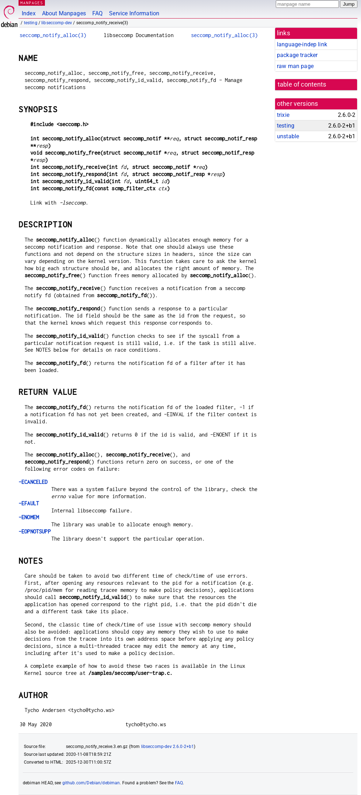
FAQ (97, 13)
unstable (288, 136)
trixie (283, 115)
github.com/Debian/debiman (91, 782)
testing (30, 22)
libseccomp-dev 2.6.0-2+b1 (167, 746)
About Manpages (64, 13)
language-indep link (302, 44)
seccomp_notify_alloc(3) (53, 35)
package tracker (297, 55)
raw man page (295, 66)
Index (29, 13)
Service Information (134, 13)
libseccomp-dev (56, 22)
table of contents (302, 84)
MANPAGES (31, 2)
